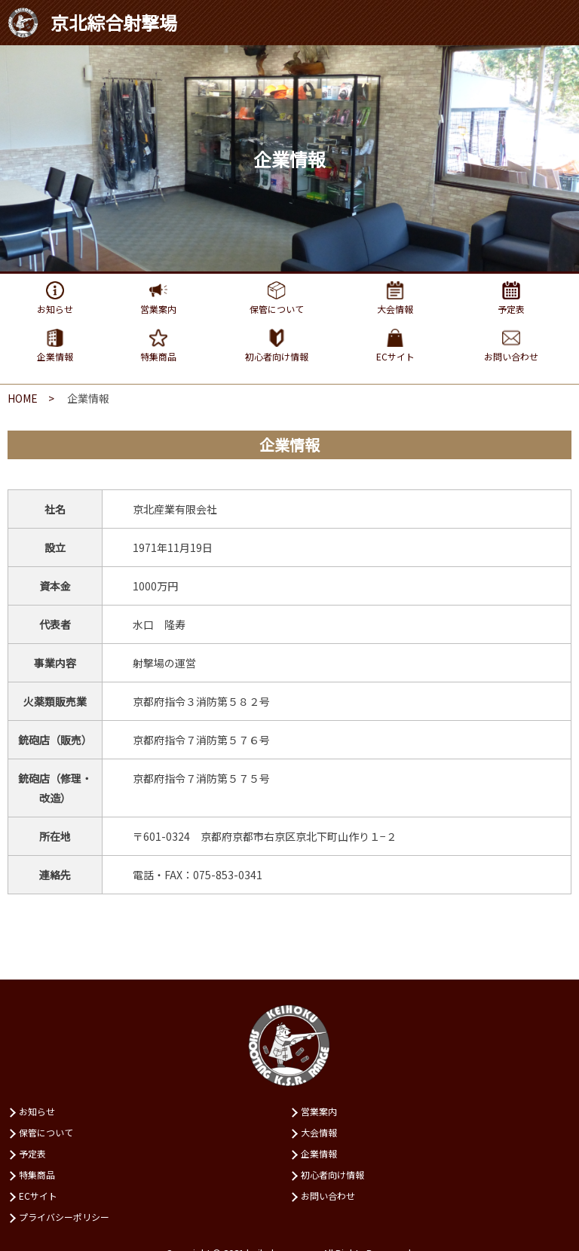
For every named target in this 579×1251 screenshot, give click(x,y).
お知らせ (37, 1111)
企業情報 (319, 1153)
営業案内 (319, 1111)
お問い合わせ (328, 1195)
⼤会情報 (319, 1132)
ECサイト (38, 1195)
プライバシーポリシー (64, 1216)
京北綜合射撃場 (92, 22)
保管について (46, 1132)
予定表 (32, 1153)
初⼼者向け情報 (332, 1174)
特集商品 (37, 1174)
